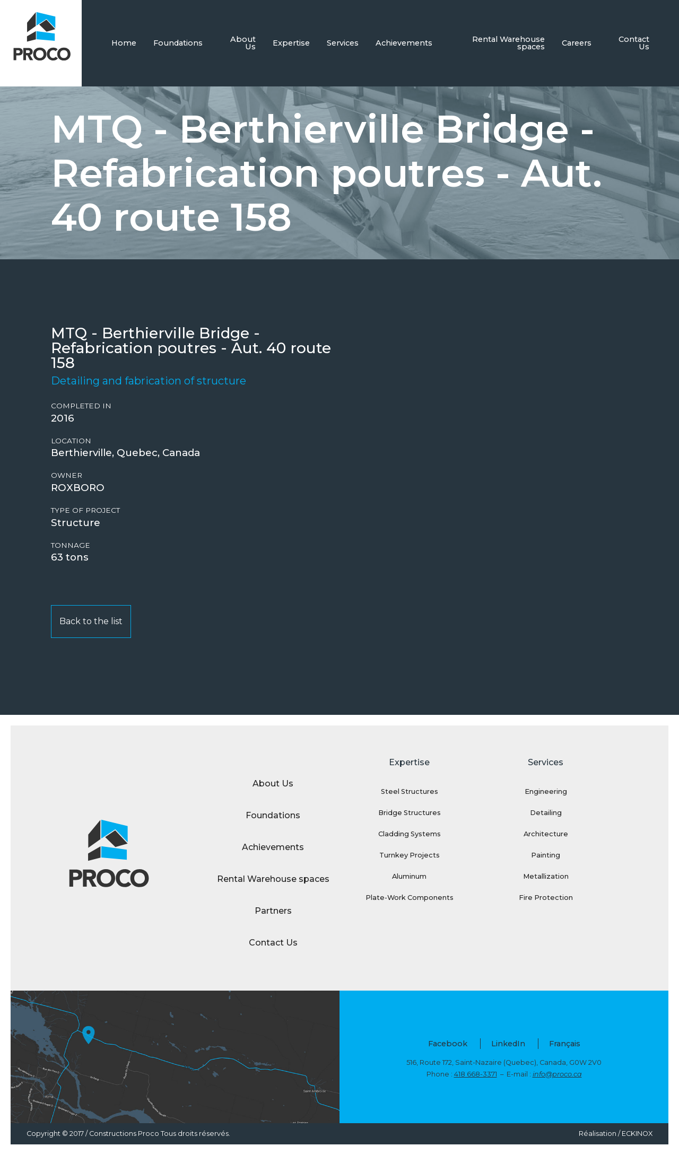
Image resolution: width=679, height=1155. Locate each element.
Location (71, 441)
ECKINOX (637, 1134)
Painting (545, 855)
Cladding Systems (409, 834)
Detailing (546, 813)
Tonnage (70, 545)
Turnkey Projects (409, 855)
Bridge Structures (409, 813)
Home (123, 43)
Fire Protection (546, 898)
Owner (66, 475)
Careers (576, 43)
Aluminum (409, 876)
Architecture (546, 834)
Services (343, 43)
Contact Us (634, 42)
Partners (273, 911)
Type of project (85, 510)
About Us (243, 42)
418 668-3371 (475, 1074)
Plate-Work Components (409, 898)
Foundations (178, 43)
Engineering (546, 791)
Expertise (291, 43)
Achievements (404, 43)
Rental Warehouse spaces (508, 42)
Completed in (81, 406)
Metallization (546, 876)
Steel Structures (409, 791)
